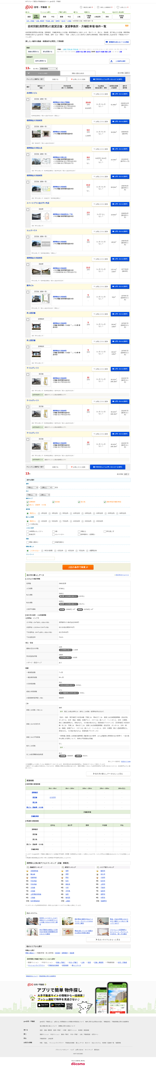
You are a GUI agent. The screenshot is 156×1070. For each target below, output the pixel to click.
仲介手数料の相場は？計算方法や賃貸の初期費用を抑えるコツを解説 (48, 932)
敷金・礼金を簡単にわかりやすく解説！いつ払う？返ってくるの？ (119, 921)
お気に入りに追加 (78, 79)
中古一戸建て (73, 962)
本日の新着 (48, 550)
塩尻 (67, 894)
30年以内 (122, 513)
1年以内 (44, 513)
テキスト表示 (42, 73)
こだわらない (35, 550)
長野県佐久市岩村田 (34, 120)
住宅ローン (95, 1034)
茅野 (67, 874)
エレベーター (59, 534)
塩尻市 (103, 891)
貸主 (56, 487)
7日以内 (81, 550)
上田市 (103, 884)
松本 (67, 881)
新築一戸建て (60, 962)
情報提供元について (32, 976)
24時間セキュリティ (36, 531)
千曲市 (103, 887)
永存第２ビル (32, 93)
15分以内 (88, 521)
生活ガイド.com (126, 761)
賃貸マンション (72, 1030)
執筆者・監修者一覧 (108, 1043)
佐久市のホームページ (122, 575)
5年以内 (65, 513)
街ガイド (87, 1043)
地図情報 (118, 1043)
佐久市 (103, 874)
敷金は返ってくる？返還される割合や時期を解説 (84, 932)
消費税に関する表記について (66, 1026)
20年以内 (99, 513)
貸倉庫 (72, 953)
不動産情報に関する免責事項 (47, 976)
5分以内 (55, 521)
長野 (67, 871)
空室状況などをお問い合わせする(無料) (107, 79)
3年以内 (55, 513)
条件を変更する (40, 61)
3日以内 (71, 550)
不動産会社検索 (53, 965)
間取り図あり (30, 953)
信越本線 (34, 877)
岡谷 (67, 877)
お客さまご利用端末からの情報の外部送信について (69, 1021)
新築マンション (44, 1034)
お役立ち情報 (28, 1042)
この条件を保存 (120, 61)
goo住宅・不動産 (29, 1021)
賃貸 (89, 962)
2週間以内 (93, 550)
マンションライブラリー (36, 965)
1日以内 (60, 550)
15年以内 (88, 513)
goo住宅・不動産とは (46, 1021)
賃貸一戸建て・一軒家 (59, 1030)
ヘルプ (72, 1049)
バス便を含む (33, 524)
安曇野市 (104, 901)
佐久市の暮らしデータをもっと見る (109, 774)
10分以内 (76, 521)
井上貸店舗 (31, 313)
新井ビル (30, 285)
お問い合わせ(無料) (120, 94)
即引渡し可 (110, 531)
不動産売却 (43, 1038)
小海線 (33, 897)
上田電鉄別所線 (36, 894)
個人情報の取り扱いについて (48, 1026)
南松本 (68, 884)
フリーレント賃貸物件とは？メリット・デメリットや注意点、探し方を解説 (119, 932)
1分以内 (44, 521)
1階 (56, 531)
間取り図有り (33, 542)
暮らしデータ (76, 965)
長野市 (103, 894)
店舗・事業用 (98, 962)
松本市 (103, 881)
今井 (67, 887)
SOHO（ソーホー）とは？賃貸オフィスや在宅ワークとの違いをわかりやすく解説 (48, 921)
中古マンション (55, 1034)
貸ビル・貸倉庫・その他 (37, 505)
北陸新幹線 (34, 871)
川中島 (68, 891)
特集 (41, 1043)
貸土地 (83, 502)
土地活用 (50, 1038)
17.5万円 (53, 797)
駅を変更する (47, 51)
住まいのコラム (96, 1043)
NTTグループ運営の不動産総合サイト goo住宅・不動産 (43, 1)
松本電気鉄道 (35, 901)
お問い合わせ (79, 1049)
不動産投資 (87, 1034)
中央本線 (34, 881)
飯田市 (103, 871)
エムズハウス (32, 230)
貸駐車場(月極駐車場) (113, 502)
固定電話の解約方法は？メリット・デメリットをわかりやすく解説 (84, 921)
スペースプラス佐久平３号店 (38, 203)
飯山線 (33, 874)
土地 (82, 962)
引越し (46, 1043)
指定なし (33, 513)
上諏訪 (68, 901)
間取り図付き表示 (78, 73)
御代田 (68, 897)
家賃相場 (65, 965)
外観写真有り (59, 542)
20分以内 (99, 521)
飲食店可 (32, 534)
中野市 (103, 897)
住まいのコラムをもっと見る (109, 940)
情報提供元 (107, 1021)
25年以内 (111, 513)
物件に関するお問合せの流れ (93, 1021)
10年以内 (76, 513)
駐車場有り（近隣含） (88, 534)
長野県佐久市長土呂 (34, 148)
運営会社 (96, 1049)
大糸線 (33, 887)
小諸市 (103, 877)
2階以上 (83, 531)
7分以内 (65, 521)
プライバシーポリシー (62, 1049)
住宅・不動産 (122, 962)
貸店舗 (57, 502)
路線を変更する (33, 51)
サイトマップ (89, 1049)
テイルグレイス (33, 368)
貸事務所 (32, 502)
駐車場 (80, 1030)
